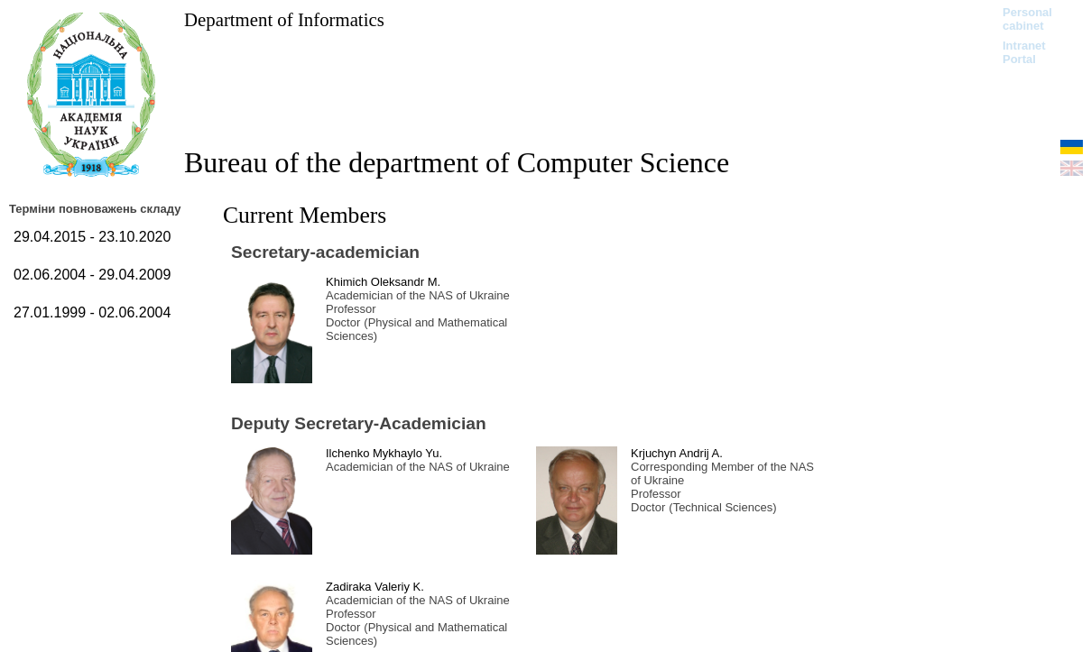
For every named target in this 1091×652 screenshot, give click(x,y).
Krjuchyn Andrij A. (677, 453)
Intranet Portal (1024, 52)
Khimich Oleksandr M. (383, 282)
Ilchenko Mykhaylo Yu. (384, 453)
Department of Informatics (284, 19)
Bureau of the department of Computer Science (456, 162)
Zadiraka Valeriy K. (375, 586)
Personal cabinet (1027, 18)
